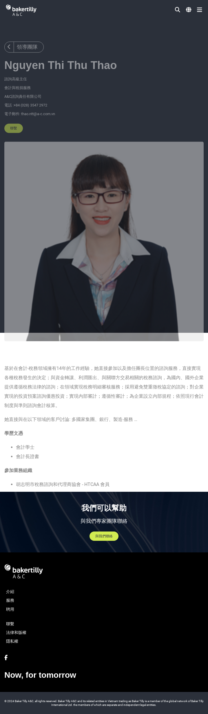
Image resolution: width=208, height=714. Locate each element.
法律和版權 (16, 632)
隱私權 (12, 641)
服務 (10, 600)
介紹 (10, 591)
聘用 (10, 609)
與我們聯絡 (104, 536)
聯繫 (13, 135)
